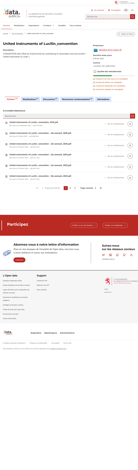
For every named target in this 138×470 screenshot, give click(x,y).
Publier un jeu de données (83, 225)
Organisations (33, 25)
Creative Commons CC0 (58, 348)
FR (126, 10)
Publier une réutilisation (114, 225)
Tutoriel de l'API (42, 280)
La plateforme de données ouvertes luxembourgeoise (45, 15)
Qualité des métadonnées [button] (94, 71)
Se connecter (99, 10)
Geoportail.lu (35, 332)
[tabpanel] (69, 155)
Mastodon (118, 254)
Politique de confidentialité (38, 343)
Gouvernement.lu (67, 332)
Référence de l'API (43, 285)
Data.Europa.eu (50, 332)
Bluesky (104, 254)
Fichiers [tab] (12, 99)
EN (132, 10)
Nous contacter (75, 25)
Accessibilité (55, 343)
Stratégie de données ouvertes (13, 304)
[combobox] (107, 16)
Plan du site (67, 343)
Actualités (62, 25)
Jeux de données (17, 33)
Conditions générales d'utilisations (14, 343)
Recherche (132, 16)
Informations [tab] (103, 99)
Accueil (5, 33)
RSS (132, 254)
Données (6, 25)
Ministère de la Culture (110, 50)
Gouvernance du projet (10, 314)
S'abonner (19, 259)
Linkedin (111, 254)
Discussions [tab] (50, 99)
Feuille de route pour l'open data (13, 309)
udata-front (107, 292)
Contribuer (47, 25)
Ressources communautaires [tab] (77, 99)
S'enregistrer (116, 10)
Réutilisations (19, 25)
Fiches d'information (9, 318)
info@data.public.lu (108, 259)
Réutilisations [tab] (30, 99)
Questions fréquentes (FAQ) (12, 280)
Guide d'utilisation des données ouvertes (16, 285)
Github (125, 254)
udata (106, 289)
